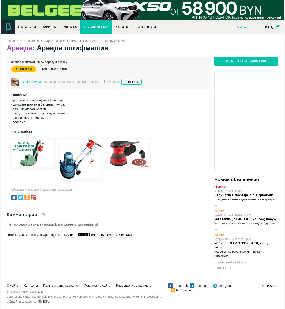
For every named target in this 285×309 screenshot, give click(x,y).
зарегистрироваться (116, 235)
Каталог (123, 27)
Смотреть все (225, 268)
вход (272, 27)
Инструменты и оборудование (104, 41)
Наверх (268, 286)
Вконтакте (200, 286)
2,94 (242, 27)
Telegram (222, 286)
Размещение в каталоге (133, 285)
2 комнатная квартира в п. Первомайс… (245, 195)
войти (68, 235)
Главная (12, 41)
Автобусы (148, 27)
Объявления (96, 27)
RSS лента (181, 290)
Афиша (49, 27)
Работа (70, 27)
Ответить (131, 82)
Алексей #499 (31, 81)
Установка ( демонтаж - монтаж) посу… (245, 219)
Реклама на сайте (97, 285)
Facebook (178, 286)
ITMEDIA (43, 301)
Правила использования (61, 285)
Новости (27, 27)
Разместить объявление (246, 61)
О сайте (13, 285)
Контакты (31, 285)
